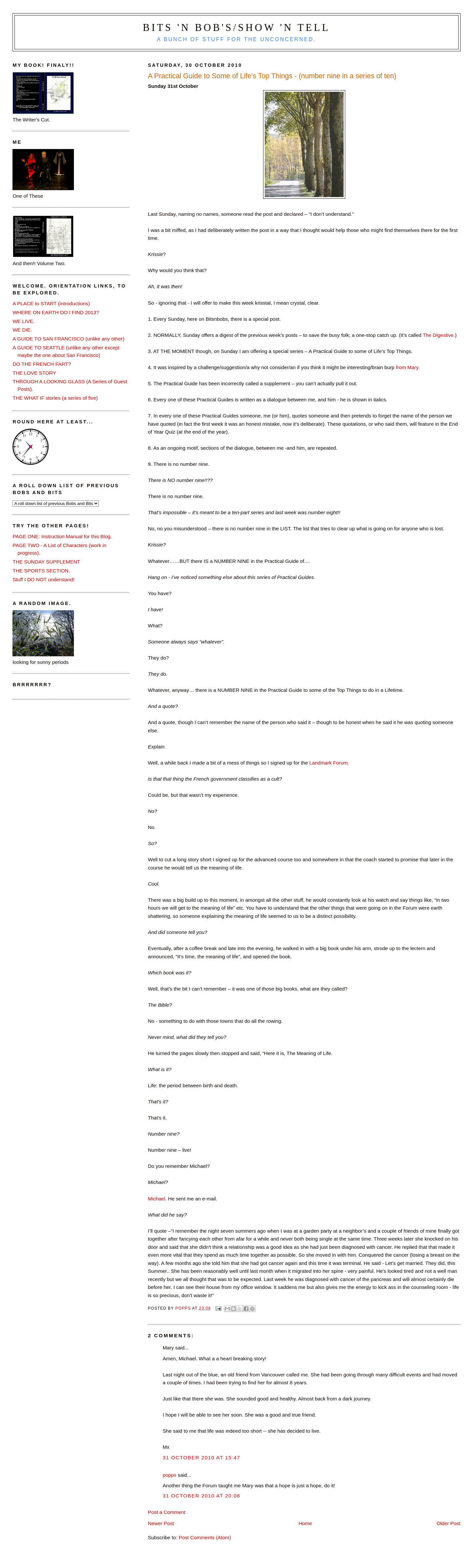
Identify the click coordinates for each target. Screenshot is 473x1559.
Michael (156, 1198)
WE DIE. (22, 330)
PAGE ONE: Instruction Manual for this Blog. (62, 536)
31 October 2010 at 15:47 (201, 1457)
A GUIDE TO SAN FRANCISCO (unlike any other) (68, 338)
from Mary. (407, 367)
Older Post (448, 1523)
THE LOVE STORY (34, 373)
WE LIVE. (23, 321)
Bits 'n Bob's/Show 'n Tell (236, 27)
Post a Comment (166, 1512)
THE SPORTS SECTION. (41, 570)
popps (169, 1475)
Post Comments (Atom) (205, 1537)
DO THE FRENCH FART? (41, 364)
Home (305, 1523)
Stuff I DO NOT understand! (43, 579)
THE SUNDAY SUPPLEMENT (46, 562)
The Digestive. (439, 335)
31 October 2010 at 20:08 (201, 1495)
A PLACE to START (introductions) (51, 303)
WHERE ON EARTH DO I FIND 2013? (55, 312)
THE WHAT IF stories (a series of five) (55, 398)
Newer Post (161, 1523)
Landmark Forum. (329, 763)
